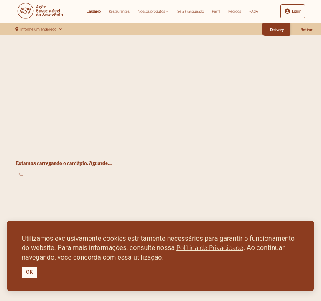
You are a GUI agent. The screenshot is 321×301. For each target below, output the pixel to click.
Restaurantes (119, 11)
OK (29, 272)
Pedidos (234, 11)
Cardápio (94, 11)
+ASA (253, 11)
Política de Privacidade (209, 248)
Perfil (216, 11)
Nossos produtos (151, 11)
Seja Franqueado (190, 11)
